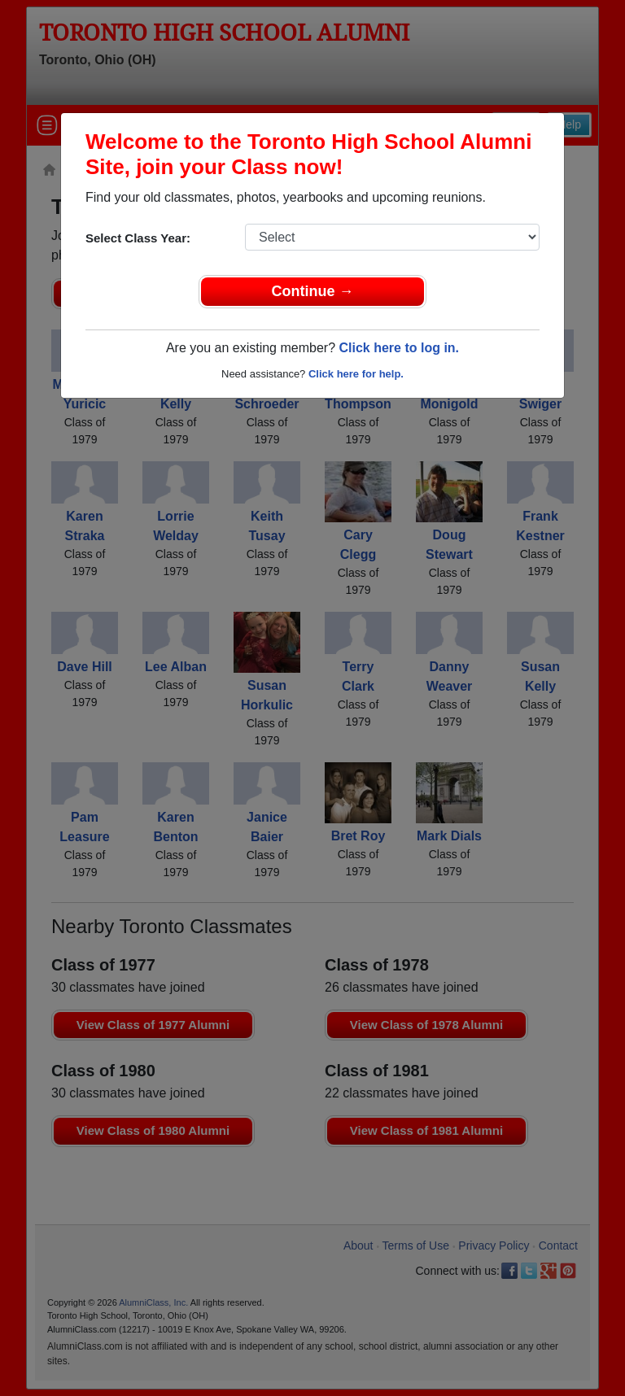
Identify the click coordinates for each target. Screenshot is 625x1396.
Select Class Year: (137, 238)
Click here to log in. (399, 348)
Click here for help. (356, 374)
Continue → (313, 291)
